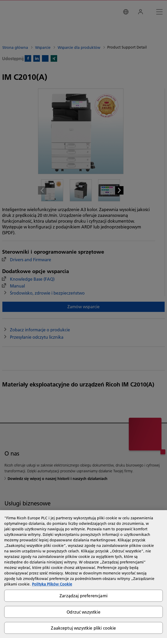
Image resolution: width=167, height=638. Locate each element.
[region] (83, 574)
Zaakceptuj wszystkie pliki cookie (83, 628)
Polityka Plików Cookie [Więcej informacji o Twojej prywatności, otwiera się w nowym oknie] (52, 584)
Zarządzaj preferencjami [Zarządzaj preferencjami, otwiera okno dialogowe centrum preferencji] (83, 595)
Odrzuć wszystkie (83, 612)
